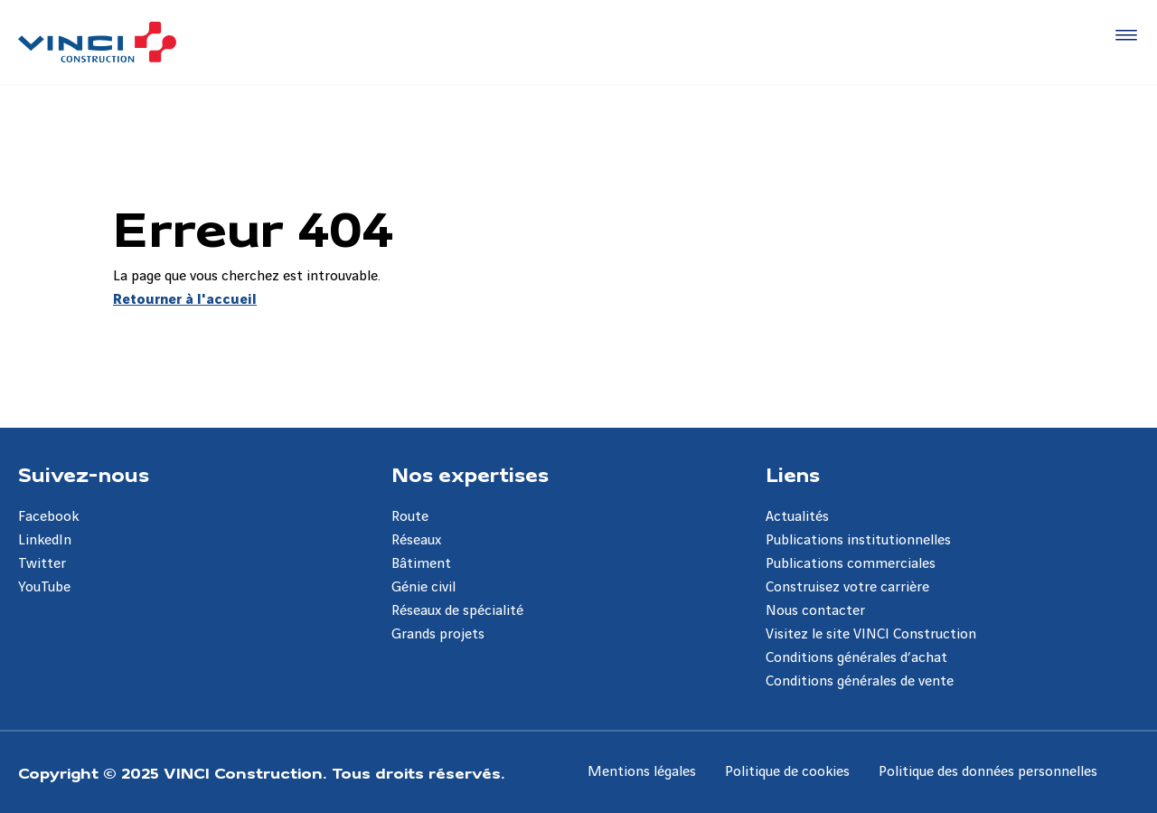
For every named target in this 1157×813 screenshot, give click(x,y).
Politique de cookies (787, 772)
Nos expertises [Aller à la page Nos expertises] (470, 474)
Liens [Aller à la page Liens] (793, 474)
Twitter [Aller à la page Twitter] (42, 564)
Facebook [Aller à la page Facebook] (48, 517)
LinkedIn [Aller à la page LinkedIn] (44, 540)
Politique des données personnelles (988, 772)
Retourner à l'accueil (185, 299)
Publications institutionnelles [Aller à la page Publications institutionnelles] (858, 540)
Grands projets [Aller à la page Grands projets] (437, 634)
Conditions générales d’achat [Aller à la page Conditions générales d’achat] (856, 658)
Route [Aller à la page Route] (409, 517)
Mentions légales (642, 772)
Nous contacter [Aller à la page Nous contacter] (815, 611)
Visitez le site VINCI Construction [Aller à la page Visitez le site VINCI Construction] (871, 634)
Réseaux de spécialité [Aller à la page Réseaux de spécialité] (457, 611)
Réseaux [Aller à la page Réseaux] (416, 540)
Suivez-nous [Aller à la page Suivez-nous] (83, 474)
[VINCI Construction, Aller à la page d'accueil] (97, 42)
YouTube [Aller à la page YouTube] (44, 587)
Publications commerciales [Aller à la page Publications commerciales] (851, 564)
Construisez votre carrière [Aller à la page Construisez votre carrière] (847, 587)
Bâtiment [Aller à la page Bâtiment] (421, 564)
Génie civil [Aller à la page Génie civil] (423, 587)
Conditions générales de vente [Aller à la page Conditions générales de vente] (860, 681)
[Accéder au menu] (1122, 36)
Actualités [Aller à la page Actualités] (797, 517)
